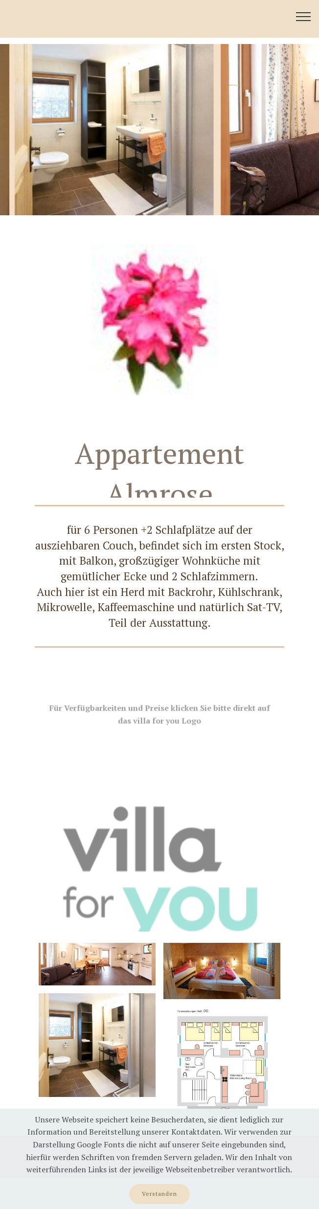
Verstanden (159, 1193)
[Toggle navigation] (303, 16)
